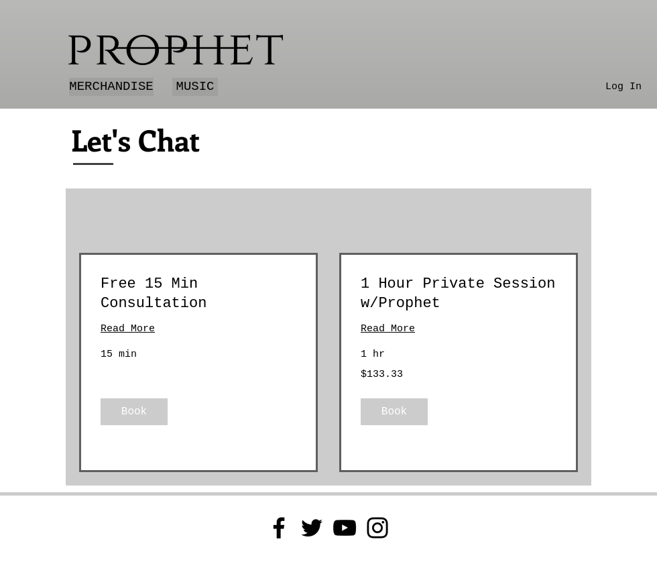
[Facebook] (279, 528)
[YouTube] (345, 528)
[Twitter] (312, 528)
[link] (198, 294)
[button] (134, 411)
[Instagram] (377, 528)
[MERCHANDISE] (111, 87)
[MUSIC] (195, 87)
